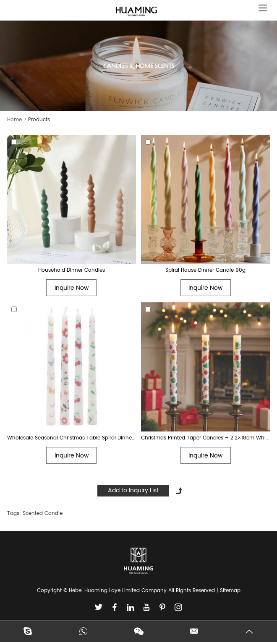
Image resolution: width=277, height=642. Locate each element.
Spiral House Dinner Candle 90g (205, 270)
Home (14, 120)
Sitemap (230, 591)
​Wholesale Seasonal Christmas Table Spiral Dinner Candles (71, 438)
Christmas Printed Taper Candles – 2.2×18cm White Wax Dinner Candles (205, 438)
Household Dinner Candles (71, 270)
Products (39, 120)
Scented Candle (43, 513)
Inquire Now (72, 288)
